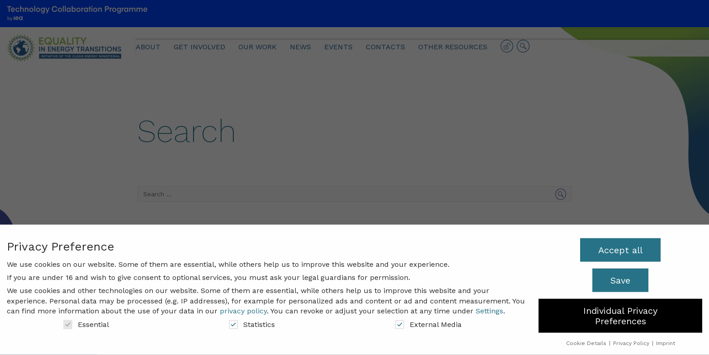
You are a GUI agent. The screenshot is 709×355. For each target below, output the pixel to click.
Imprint (665, 339)
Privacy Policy (632, 339)
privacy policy (243, 307)
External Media (428, 320)
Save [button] (620, 276)
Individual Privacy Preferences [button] (620, 312)
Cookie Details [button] (587, 339)
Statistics (252, 320)
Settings (489, 307)
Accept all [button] (620, 246)
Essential (86, 320)
